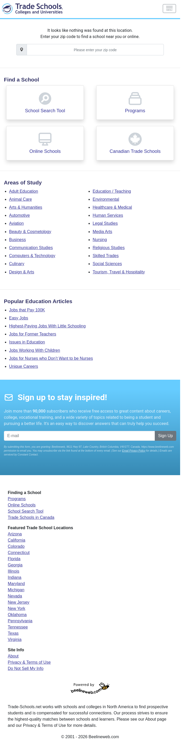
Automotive (19, 215)
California (16, 540)
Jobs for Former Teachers (32, 334)
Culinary (16, 263)
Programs (135, 110)
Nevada (15, 596)
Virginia (14, 639)
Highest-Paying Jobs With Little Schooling (47, 326)
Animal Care (20, 199)
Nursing (100, 239)
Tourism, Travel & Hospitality (119, 272)
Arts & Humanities (25, 207)
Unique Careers (23, 366)
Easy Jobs (18, 318)
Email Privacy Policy (133, 450)
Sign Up (165, 435)
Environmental (106, 199)
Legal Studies (105, 223)
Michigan (16, 590)
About (13, 656)
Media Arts (102, 231)
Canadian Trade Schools (134, 151)
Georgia (15, 565)
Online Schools (45, 151)
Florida (14, 559)
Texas (13, 633)
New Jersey (19, 602)
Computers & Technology (32, 255)
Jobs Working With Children (34, 350)
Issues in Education (27, 342)
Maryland (16, 583)
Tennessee (18, 627)
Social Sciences (107, 263)
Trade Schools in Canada (31, 517)
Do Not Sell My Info (25, 668)
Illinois (13, 571)
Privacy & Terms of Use (29, 662)
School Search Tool (45, 110)
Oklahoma (17, 614)
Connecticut (19, 552)
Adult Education (23, 191)
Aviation (16, 223)
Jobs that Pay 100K (27, 310)
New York (16, 608)
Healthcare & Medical (112, 207)
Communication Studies (31, 247)
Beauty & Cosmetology (30, 231)
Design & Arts (21, 272)
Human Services (108, 215)
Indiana (14, 577)
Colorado (16, 546)
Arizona (15, 534)
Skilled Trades (106, 255)
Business (17, 239)
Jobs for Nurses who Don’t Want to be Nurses (51, 358)
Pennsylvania (20, 621)
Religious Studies (109, 247)
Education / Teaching (112, 191)
